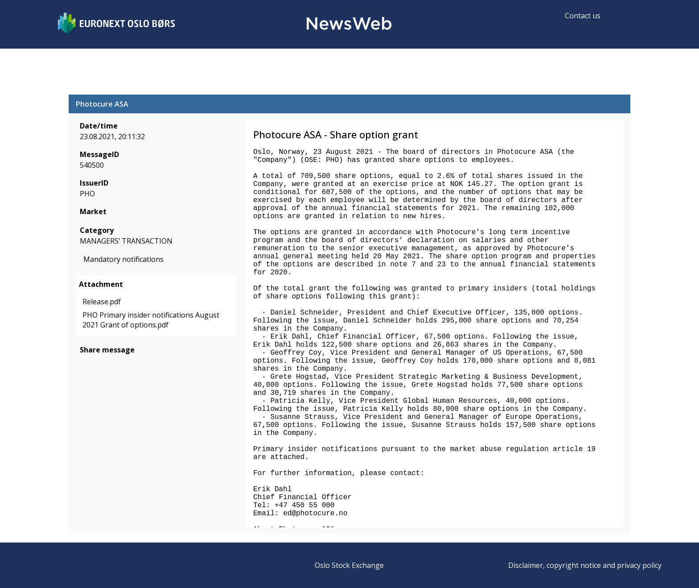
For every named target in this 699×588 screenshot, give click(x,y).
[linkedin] (115, 363)
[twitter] (98, 363)
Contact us (582, 16)
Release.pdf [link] (101, 301)
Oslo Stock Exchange (349, 565)
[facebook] (84, 363)
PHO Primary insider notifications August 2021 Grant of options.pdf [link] (150, 320)
